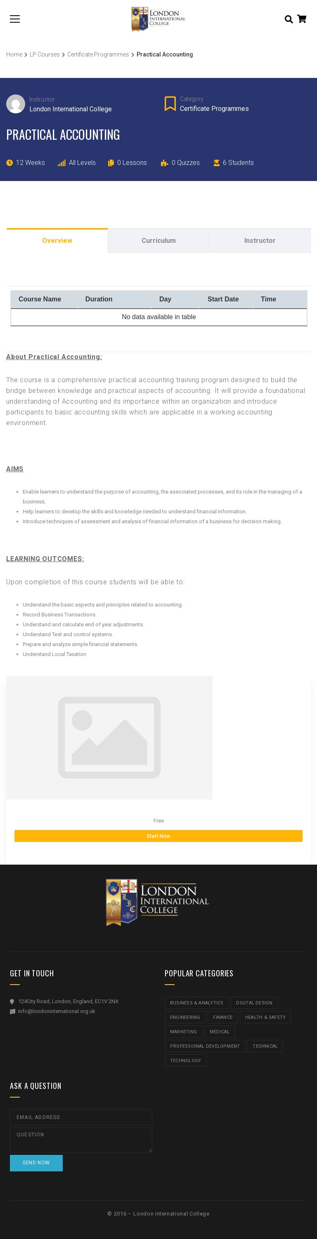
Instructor (42, 99)
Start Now (158, 836)
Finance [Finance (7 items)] (222, 1017)
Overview (57, 241)
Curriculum (159, 241)
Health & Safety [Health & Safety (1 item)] (265, 1017)
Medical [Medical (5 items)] (220, 1031)
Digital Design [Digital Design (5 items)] (254, 1003)
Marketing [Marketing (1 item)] (183, 1031)
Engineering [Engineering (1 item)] (185, 1017)
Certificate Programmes (214, 109)
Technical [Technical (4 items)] (265, 1046)
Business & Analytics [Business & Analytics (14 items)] (196, 1003)
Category (191, 99)
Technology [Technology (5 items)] (185, 1060)
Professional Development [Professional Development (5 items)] (205, 1046)
